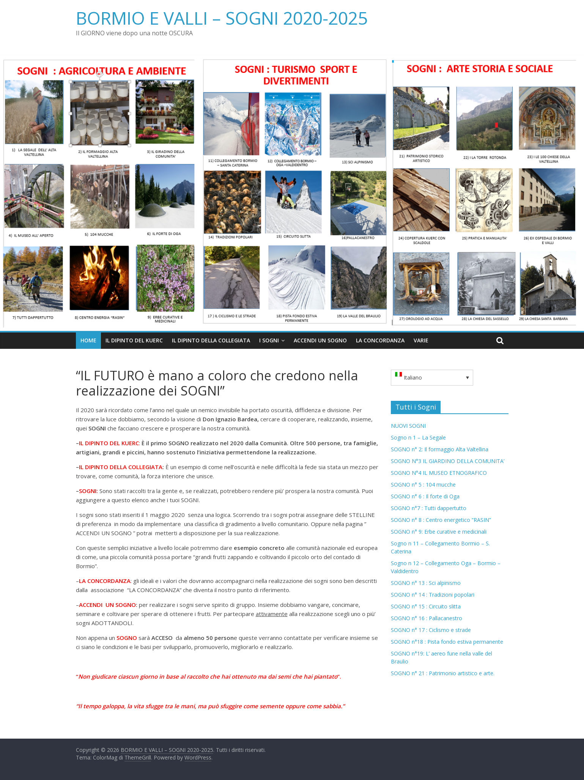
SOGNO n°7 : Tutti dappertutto (428, 508)
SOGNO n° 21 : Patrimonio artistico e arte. (442, 673)
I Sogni (269, 340)
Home (88, 340)
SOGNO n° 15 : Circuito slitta (426, 606)
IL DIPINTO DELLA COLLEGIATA (211, 340)
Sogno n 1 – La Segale (418, 437)
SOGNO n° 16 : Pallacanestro (426, 618)
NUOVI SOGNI (408, 425)
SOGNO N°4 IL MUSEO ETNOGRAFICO (439, 472)
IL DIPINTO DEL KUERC (134, 340)
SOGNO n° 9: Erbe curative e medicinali (438, 531)
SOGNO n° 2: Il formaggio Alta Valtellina (439, 449)
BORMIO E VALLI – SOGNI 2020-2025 (222, 18)
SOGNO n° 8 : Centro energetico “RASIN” (441, 519)
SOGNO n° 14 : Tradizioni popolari (432, 594)
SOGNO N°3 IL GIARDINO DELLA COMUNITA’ (447, 461)
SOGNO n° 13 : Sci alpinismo (426, 582)
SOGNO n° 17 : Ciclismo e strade (431, 629)
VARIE (421, 340)
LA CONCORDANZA (380, 340)
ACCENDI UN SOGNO (320, 340)
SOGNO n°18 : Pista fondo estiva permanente (447, 641)
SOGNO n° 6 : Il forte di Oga (425, 496)
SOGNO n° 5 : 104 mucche (423, 484)
